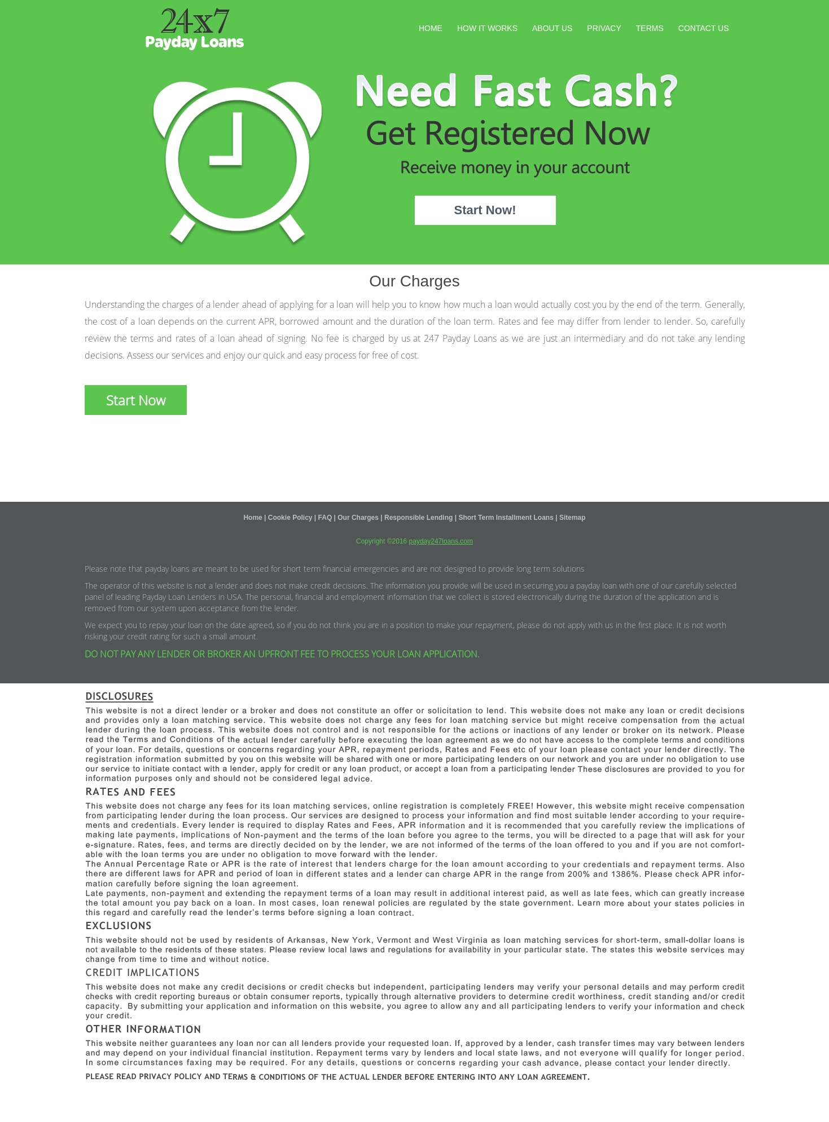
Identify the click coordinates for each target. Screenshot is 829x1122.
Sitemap (572, 518)
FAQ (325, 518)
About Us (552, 28)
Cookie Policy (290, 518)
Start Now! (485, 210)
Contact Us (703, 28)
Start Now (135, 400)
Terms (650, 28)
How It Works (487, 28)
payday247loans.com (441, 541)
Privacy (604, 28)
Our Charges (358, 518)
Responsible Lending (418, 518)
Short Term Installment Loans (505, 518)
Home (430, 28)
